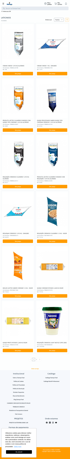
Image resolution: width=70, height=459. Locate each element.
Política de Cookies (19, 381)
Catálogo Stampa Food (51, 378)
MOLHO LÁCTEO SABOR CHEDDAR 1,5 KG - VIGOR (18, 288)
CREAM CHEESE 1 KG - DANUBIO (47, 66)
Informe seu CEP (6, 11)
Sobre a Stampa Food (18, 378)
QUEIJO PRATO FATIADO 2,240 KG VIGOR (15, 342)
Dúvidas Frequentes (18, 392)
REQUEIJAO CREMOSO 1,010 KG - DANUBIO (16, 233)
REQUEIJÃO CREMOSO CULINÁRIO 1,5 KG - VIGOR (52, 233)
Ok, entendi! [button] (19, 452)
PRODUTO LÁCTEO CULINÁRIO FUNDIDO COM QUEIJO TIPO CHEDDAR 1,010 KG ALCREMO (17, 121)
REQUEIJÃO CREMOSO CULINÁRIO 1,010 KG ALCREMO (16, 178)
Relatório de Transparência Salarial (18, 410)
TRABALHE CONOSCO (19, 407)
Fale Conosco (18, 414)
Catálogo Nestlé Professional (51, 381)
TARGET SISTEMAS (55, 450)
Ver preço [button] (18, 73)
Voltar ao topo (35, 369)
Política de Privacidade (19, 385)
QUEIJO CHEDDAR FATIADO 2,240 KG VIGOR (50, 288)
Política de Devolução (18, 389)
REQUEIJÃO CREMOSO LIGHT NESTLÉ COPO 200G (52, 342)
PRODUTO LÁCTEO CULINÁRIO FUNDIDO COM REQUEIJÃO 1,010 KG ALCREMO (51, 178)
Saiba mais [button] (17, 446)
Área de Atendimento (18, 396)
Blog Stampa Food (19, 399)
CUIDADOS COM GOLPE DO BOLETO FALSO (18, 403)
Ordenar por (48, 20)
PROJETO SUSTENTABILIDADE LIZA (18, 423)
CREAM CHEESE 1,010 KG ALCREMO (13, 66)
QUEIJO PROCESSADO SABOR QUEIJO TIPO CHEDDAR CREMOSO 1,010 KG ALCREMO (50, 121)
